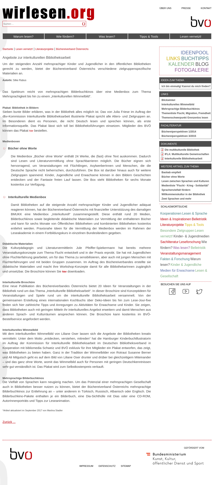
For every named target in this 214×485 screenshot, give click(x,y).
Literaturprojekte (44, 49)
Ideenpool (195, 52)
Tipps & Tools (148, 36)
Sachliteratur (169, 242)
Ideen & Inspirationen (175, 219)
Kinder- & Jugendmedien (191, 236)
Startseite (8, 49)
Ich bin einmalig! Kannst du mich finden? (186, 86)
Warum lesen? (23, 36)
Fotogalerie (192, 70)
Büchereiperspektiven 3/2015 (179, 136)
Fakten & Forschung (175, 259)
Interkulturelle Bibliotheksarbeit (183, 158)
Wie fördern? (65, 36)
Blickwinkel (168, 100)
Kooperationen (170, 213)
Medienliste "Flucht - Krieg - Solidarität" (185, 185)
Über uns (165, 8)
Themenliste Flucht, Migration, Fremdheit (186, 113)
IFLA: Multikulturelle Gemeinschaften (187, 154)
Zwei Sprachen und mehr (176, 198)
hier (31, 130)
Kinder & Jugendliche (186, 264)
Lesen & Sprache (194, 213)
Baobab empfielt (171, 172)
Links (173, 58)
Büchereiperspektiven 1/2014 (179, 131)
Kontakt (206, 8)
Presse (186, 8)
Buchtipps (195, 58)
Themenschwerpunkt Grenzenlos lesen (185, 117)
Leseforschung (190, 242)
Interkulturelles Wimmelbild (178, 104)
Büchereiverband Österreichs (72, 49)
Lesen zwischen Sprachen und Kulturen (185, 181)
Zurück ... (9, 422)
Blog (202, 64)
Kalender (181, 64)
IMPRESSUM (86, 466)
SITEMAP (126, 466)
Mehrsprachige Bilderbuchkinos (181, 108)
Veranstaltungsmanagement (180, 253)
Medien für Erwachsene (177, 270)
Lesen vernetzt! (190, 36)
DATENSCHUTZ (107, 466)
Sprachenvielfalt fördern (176, 189)
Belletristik (199, 219)
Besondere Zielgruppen (177, 230)
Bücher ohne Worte (173, 176)
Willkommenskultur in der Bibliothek (183, 194)
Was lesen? (107, 36)
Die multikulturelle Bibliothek (182, 149)
